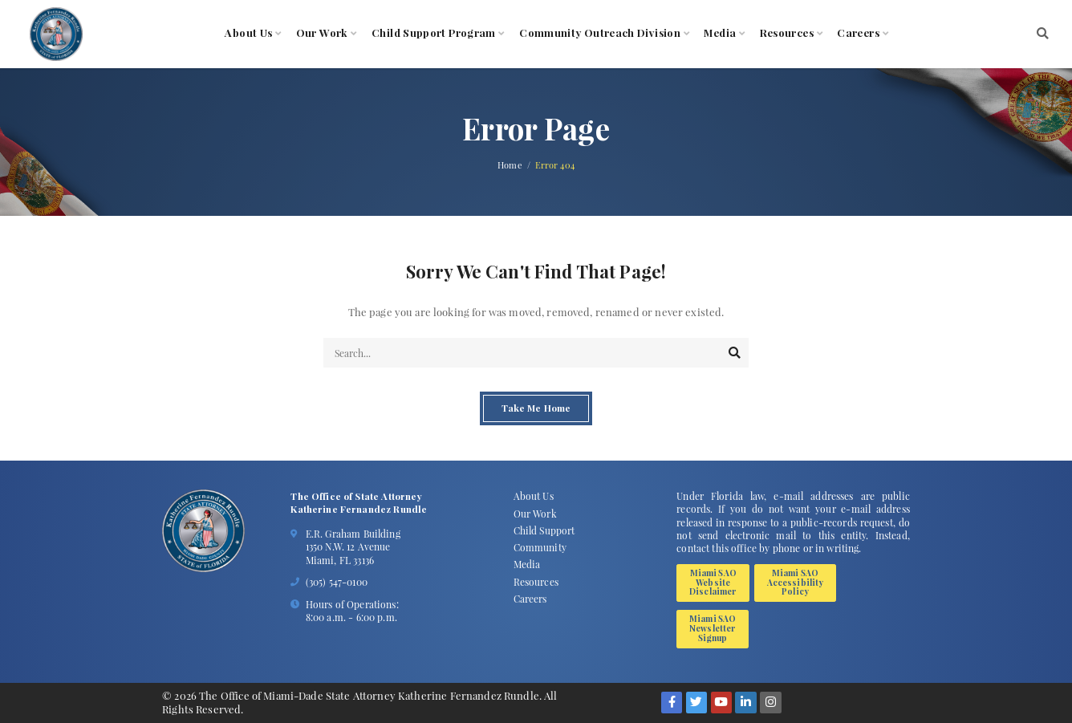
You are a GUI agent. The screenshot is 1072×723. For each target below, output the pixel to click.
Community (540, 547)
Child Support (544, 530)
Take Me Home (536, 408)
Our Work (322, 33)
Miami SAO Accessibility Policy (795, 582)
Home (509, 165)
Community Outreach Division (599, 33)
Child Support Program (434, 33)
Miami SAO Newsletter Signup (712, 628)
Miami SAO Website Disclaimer (713, 582)
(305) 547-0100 (336, 581)
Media (720, 33)
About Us (248, 33)
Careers (858, 33)
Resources (787, 33)
